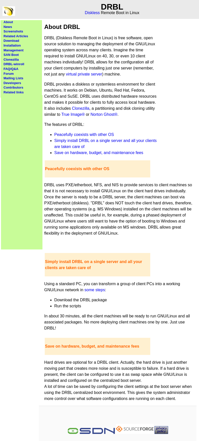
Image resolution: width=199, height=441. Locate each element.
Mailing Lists (13, 78)
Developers (12, 83)
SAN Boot (11, 55)
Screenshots (13, 31)
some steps (94, 290)
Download (11, 41)
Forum (9, 74)
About (8, 22)
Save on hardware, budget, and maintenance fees (98, 153)
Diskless (92, 13)
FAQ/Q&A (11, 69)
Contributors (13, 87)
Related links (14, 92)
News (8, 27)
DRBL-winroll (14, 64)
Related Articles (16, 36)
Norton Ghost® (103, 114)
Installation (12, 45)
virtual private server (84, 74)
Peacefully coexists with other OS (84, 134)
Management (13, 50)
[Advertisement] (22, 170)
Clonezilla (11, 59)
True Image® (73, 114)
